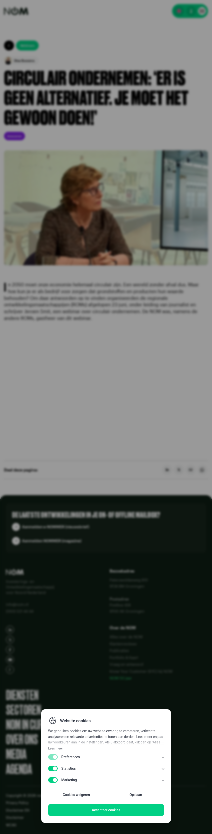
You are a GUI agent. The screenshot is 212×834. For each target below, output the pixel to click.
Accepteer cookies (106, 810)
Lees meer (55, 748)
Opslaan (135, 795)
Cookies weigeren (76, 795)
